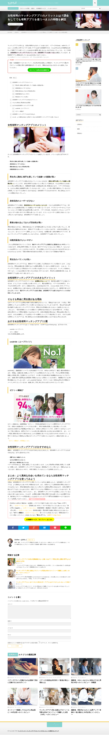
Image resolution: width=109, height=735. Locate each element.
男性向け (79, 87)
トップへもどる (54, 725)
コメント (10, 604)
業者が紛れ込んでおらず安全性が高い (24, 91)
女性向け (19, 24)
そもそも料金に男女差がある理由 (20, 103)
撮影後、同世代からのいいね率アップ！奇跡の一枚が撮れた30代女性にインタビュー (86, 712)
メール (10, 628)
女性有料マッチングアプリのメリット (21, 83)
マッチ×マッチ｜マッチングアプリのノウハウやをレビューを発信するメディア (38, 731)
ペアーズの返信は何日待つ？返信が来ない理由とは (54, 681)
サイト (9, 635)
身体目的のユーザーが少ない (21, 88)
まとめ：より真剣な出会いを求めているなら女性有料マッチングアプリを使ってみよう (34, 117)
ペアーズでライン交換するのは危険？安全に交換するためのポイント (23, 681)
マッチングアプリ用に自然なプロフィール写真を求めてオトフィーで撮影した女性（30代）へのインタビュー (54, 712)
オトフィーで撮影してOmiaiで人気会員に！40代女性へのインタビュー (22, 711)
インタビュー (83, 677)
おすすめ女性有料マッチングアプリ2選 (21, 106)
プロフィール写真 (24, 8)
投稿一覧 (30, 540)
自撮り (33, 8)
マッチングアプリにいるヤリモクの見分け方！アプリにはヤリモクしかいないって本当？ (43, 582)
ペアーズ (18, 677)
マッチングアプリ (25, 677)
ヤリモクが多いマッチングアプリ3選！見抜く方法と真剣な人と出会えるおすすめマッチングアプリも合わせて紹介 (88, 61)
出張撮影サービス (41, 8)
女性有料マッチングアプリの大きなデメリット (23, 100)
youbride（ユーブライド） (21, 109)
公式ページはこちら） (33, 513)
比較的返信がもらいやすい (21, 94)
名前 (9, 621)
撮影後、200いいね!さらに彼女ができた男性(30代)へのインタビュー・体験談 (86, 681)
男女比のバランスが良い (20, 97)
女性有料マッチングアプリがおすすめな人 (22, 114)
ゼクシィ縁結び (18, 111)
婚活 (78, 129)
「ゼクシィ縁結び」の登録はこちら (18, 441)
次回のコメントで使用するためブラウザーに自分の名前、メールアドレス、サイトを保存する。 (33, 643)
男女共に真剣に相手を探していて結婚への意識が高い (28, 85)
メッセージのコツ (52, 8)
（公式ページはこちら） (21, 505)
